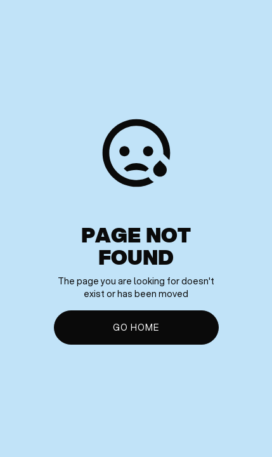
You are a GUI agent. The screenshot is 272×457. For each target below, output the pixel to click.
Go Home (136, 327)
